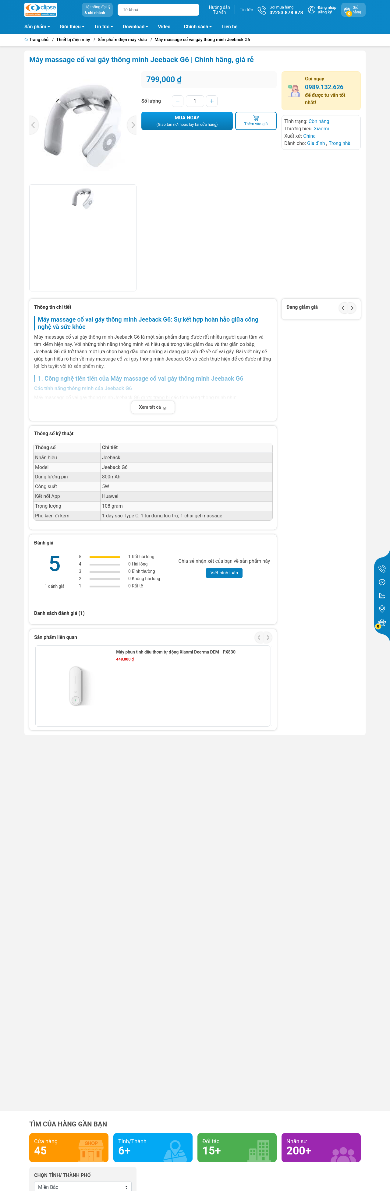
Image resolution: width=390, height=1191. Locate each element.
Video (164, 27)
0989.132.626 (324, 87)
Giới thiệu (70, 27)
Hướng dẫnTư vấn (219, 10)
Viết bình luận (224, 573)
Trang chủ (37, 39)
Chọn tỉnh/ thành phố (62, 1175)
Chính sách (200, 28)
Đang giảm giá (302, 307)
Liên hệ (229, 27)
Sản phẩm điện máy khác (122, 39)
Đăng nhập (327, 7)
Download (137, 28)
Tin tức (246, 9)
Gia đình (316, 143)
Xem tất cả (153, 407)
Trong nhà (340, 143)
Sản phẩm (35, 27)
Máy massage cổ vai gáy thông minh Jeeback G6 (202, 39)
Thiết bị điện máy (73, 39)
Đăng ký (325, 12)
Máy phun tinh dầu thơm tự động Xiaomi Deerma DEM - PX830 (176, 652)
